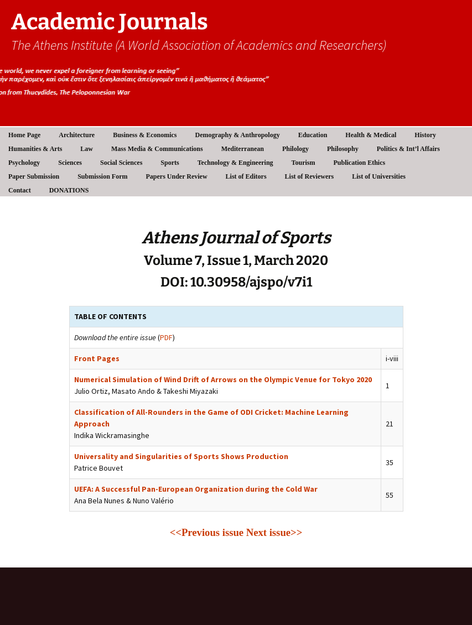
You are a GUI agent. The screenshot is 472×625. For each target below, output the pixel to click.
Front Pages (97, 358)
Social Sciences (121, 162)
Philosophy (343, 149)
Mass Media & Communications (157, 149)
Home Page (24, 135)
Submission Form (102, 176)
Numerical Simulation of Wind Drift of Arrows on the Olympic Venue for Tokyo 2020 (223, 379)
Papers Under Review (177, 176)
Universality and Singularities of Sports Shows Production (181, 456)
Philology (295, 149)
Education (313, 135)
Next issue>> (274, 532)
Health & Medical (370, 135)
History (425, 135)
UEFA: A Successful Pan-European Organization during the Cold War (196, 489)
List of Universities (379, 176)
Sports (169, 162)
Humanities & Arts (35, 149)
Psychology (24, 162)
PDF (166, 337)
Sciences (70, 162)
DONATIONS (69, 190)
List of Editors (246, 176)
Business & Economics (145, 135)
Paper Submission (33, 176)
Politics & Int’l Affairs (408, 149)
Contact (19, 190)
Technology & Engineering (235, 162)
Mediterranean (242, 149)
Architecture (77, 135)
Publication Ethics (359, 162)
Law (86, 149)
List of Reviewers (309, 176)
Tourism (303, 162)
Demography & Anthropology (237, 135)
